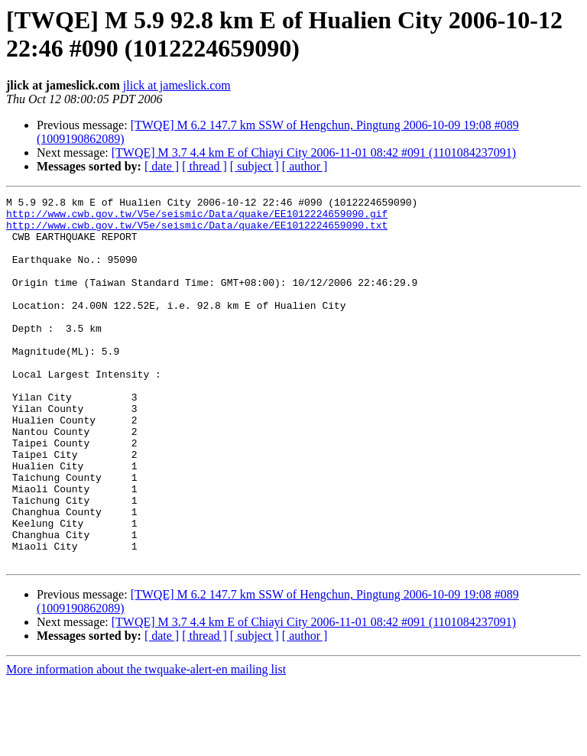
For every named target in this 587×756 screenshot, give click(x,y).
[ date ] (161, 166)
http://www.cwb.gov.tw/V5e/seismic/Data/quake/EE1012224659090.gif (197, 218)
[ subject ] (254, 166)
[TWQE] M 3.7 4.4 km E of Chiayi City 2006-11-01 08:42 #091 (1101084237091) (314, 152)
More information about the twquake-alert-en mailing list (146, 742)
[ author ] (305, 166)
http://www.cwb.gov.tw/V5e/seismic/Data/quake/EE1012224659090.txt (197, 231)
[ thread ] (204, 166)
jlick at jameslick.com (177, 85)
